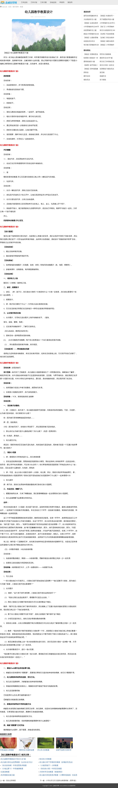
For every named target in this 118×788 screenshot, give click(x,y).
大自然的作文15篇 (90, 19)
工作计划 (34, 2)
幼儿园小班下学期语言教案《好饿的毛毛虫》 (57, 762)
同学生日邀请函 (105, 54)
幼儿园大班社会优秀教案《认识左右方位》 (17, 762)
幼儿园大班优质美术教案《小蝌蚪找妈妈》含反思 (58, 775)
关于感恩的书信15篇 (107, 19)
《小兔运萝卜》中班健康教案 (12, 768)
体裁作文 (103, 76)
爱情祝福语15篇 (89, 61)
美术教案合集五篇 (8, 775)
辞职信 (86, 72)
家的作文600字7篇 (106, 58)
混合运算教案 (11, 780)
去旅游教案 (5, 772)
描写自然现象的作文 (91, 16)
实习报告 (103, 80)
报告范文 (87, 80)
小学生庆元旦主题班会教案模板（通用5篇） (61, 780)
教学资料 (16, 7)
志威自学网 (56, 785)
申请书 (62, 2)
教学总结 (87, 76)
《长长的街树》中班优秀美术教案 (14, 765)
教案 (21, 7)
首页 (9, 7)
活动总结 (53, 2)
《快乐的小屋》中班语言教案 (51, 768)
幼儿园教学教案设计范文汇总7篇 (13, 759)
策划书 (70, 2)
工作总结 (24, 2)
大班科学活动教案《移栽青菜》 (51, 772)
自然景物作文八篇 (90, 30)
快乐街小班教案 (46, 759)
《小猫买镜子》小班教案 (49, 765)
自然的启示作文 (89, 41)
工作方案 (43, 2)
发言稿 (102, 72)
